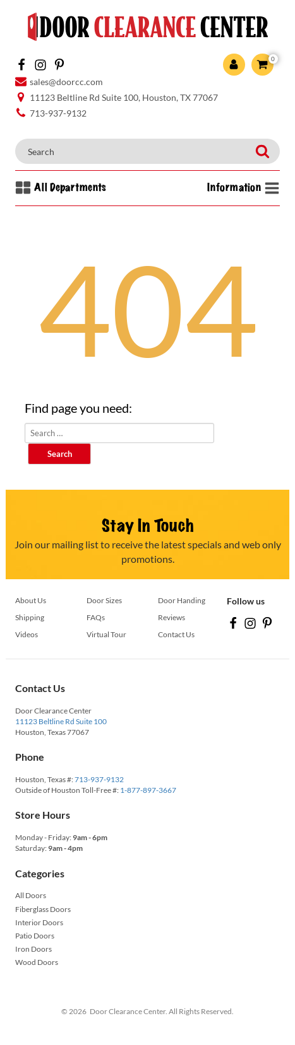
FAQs (96, 617)
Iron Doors (33, 949)
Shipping (29, 617)
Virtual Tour (106, 634)
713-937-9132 (99, 779)
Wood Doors (36, 962)
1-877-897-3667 (148, 790)
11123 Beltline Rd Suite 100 (61, 721)
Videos (26, 634)
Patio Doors (34, 935)
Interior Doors (39, 922)
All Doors (30, 895)
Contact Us (176, 634)
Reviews (171, 617)
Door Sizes (104, 600)
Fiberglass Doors (43, 909)
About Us (30, 600)
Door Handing (181, 600)
